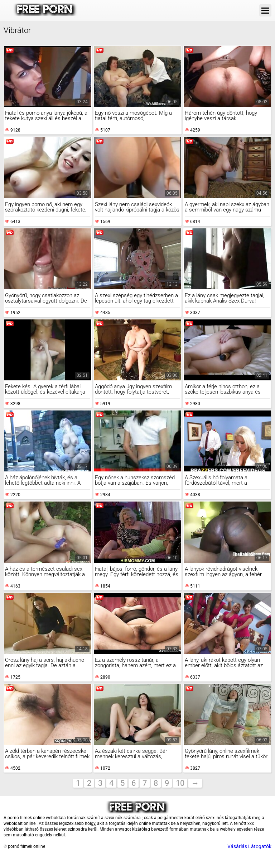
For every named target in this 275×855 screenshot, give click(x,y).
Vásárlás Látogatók (249, 846)
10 (180, 783)
